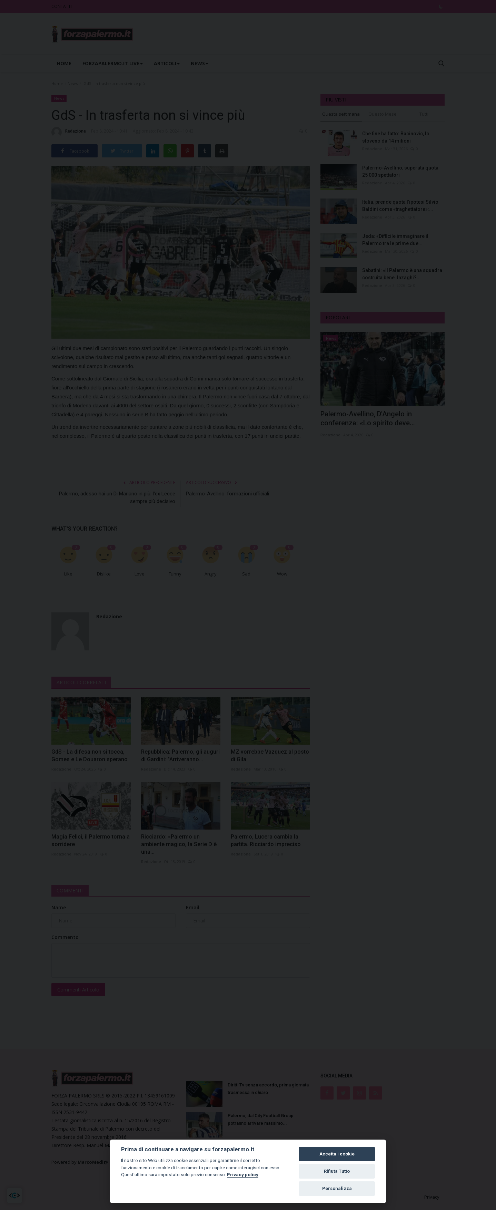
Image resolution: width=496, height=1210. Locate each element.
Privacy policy (242, 1174)
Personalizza (337, 1188)
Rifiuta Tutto (337, 1171)
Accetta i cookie (337, 1153)
